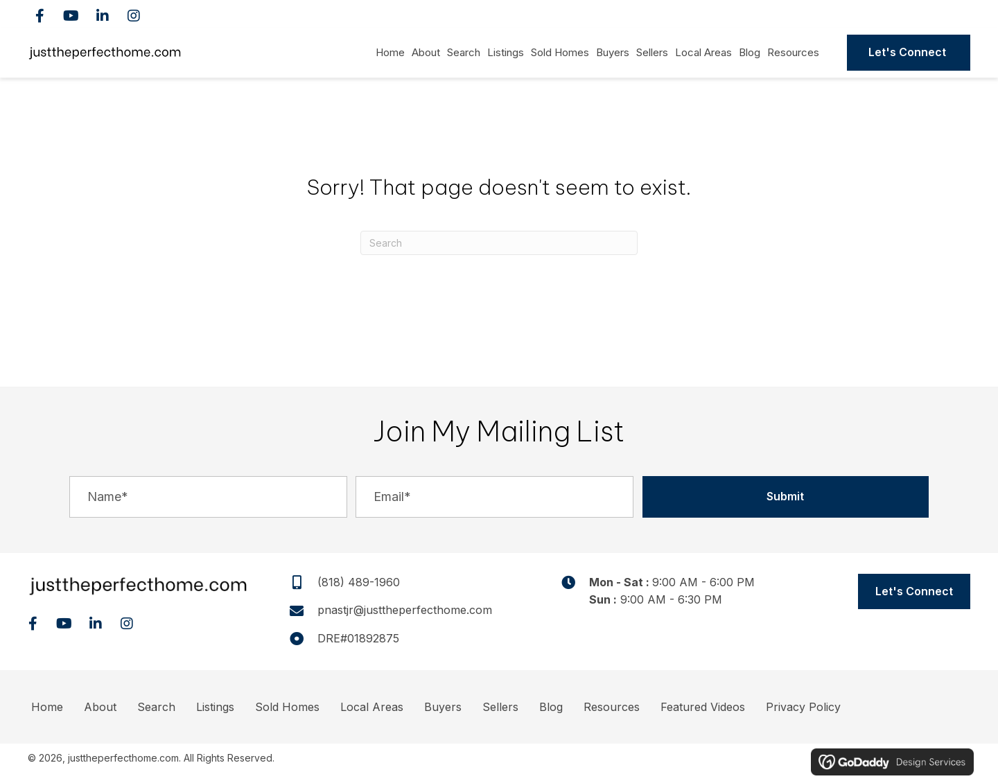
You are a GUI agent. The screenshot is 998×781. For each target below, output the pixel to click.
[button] (40, 15)
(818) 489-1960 (903, 14)
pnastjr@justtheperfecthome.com (404, 610)
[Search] (499, 243)
